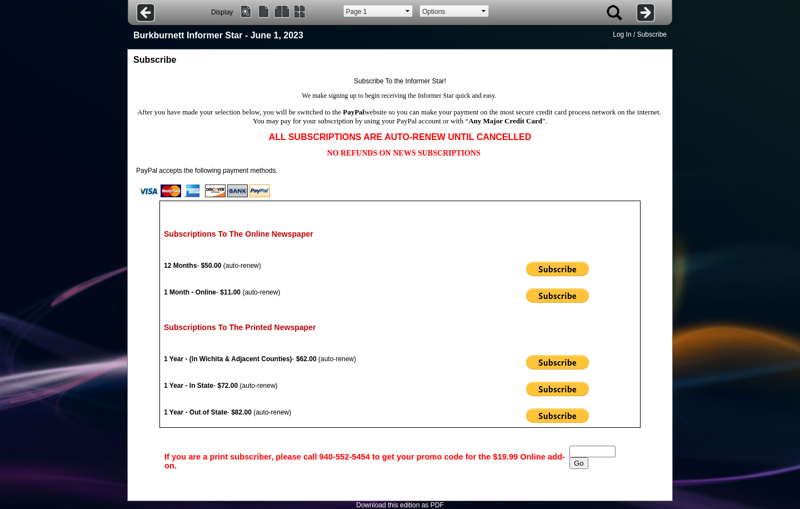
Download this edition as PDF (399, 505)
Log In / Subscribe (640, 34)
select (408, 11)
